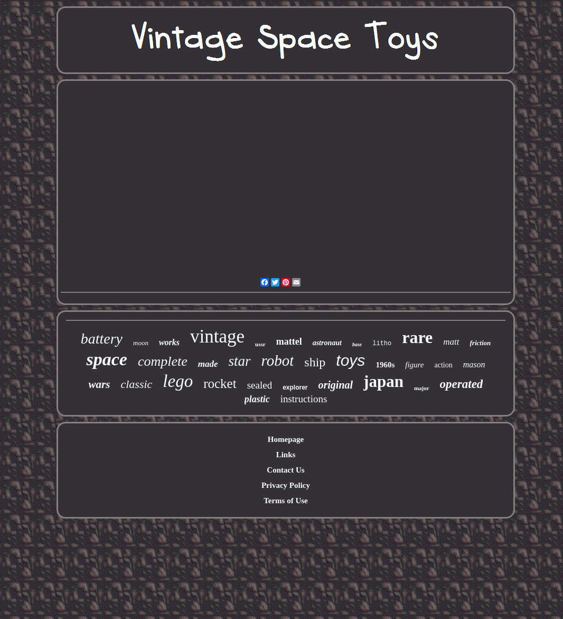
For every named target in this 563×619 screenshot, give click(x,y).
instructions (303, 398)
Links (286, 454)
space (106, 359)
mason (474, 364)
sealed (259, 385)
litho (381, 343)
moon (140, 343)
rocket (219, 383)
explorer (295, 387)
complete (162, 361)
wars (99, 384)
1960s (385, 365)
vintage (217, 336)
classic (136, 384)
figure (414, 365)
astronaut (327, 343)
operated (461, 384)
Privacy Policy (285, 485)
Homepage (286, 439)
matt (451, 342)
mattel (289, 341)
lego (178, 381)
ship (314, 362)
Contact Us (285, 470)
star (240, 361)
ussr (260, 344)
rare (417, 337)
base (357, 344)
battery (102, 338)
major (421, 388)
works (169, 342)
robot (277, 360)
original (335, 385)
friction (480, 343)
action (444, 365)
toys (350, 360)
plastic (257, 399)
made (208, 364)
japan (383, 381)
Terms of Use (286, 500)
